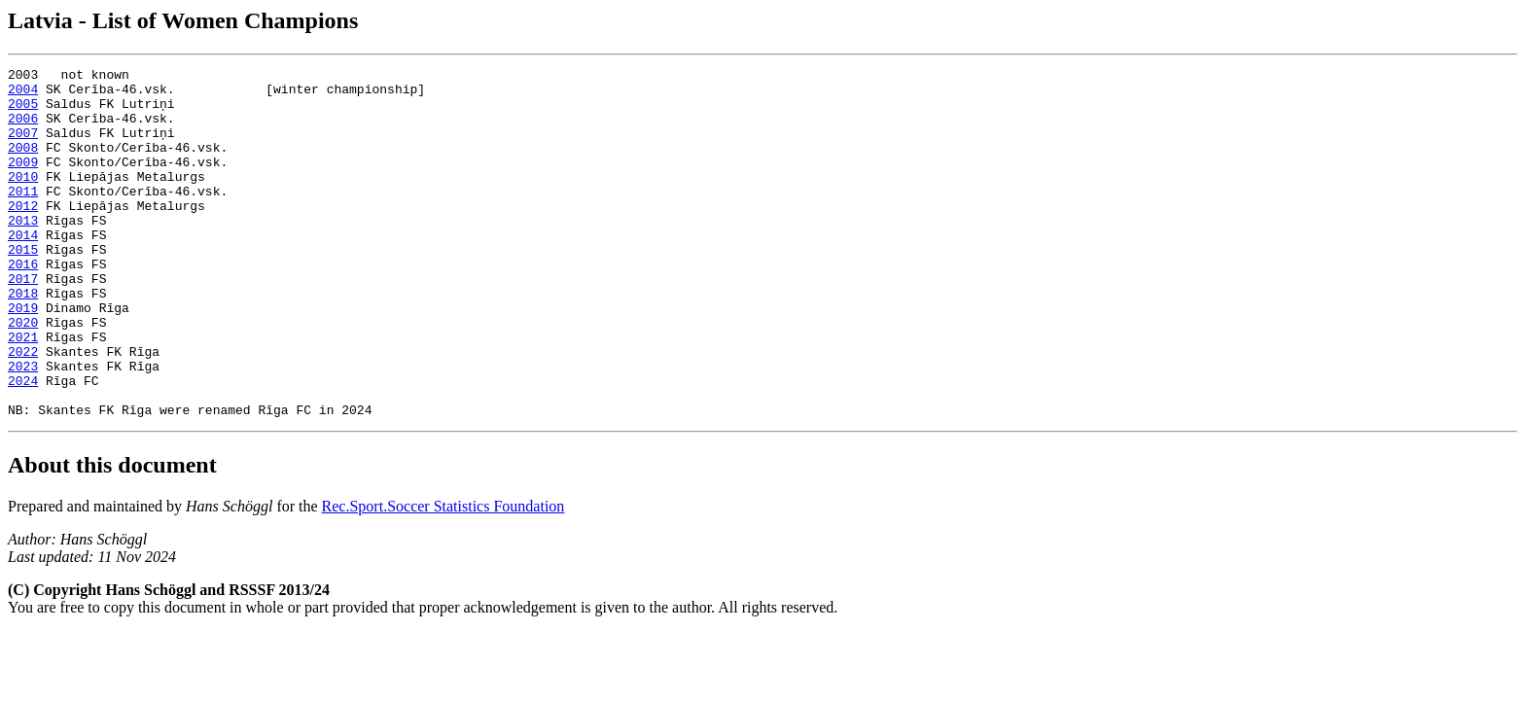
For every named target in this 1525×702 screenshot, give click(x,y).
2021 (23, 392)
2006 (23, 129)
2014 (23, 269)
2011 (23, 217)
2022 (23, 409)
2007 (23, 147)
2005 (23, 112)
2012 (23, 234)
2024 (23, 444)
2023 (23, 427)
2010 (23, 199)
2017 (23, 322)
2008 (23, 164)
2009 (23, 182)
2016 (23, 304)
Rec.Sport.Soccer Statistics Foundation (443, 576)
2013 (23, 252)
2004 (23, 94)
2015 (23, 287)
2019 (23, 357)
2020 (23, 374)
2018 (23, 339)
